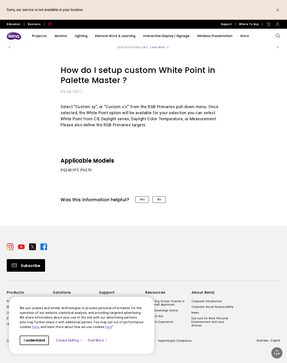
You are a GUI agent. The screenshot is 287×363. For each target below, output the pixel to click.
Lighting (81, 36)
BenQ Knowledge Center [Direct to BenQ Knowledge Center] (161, 310)
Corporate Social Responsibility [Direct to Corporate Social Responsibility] (212, 306)
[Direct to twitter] (33, 246)
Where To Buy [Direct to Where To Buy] (249, 24)
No (159, 199)
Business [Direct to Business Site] (34, 24)
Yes (142, 199)
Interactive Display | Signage (166, 36)
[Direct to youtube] (22, 246)
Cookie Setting (69, 340)
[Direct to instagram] (10, 246)
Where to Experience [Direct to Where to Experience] (159, 322)
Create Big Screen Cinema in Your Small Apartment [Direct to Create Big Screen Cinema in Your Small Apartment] (165, 303)
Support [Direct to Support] (226, 24)
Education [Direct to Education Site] (13, 24)
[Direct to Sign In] (277, 23)
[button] (9, 47)
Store (244, 36)
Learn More (157, 47)
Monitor (61, 36)
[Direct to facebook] (43, 246)
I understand (34, 340)
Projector (39, 36)
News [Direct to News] (195, 312)
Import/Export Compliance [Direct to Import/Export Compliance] (174, 340)
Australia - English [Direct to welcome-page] (268, 340)
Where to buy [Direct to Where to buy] (154, 316)
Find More (98, 340)
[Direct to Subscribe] (26, 265)
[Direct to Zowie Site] (48, 24)
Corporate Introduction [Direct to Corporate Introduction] (206, 301)
